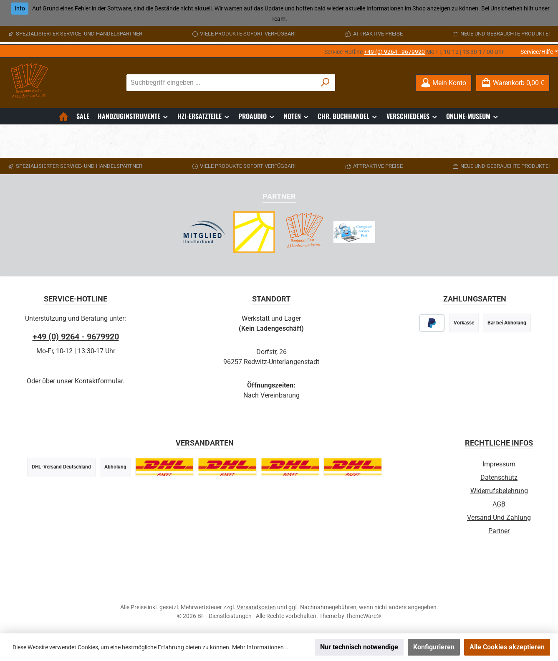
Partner (499, 531)
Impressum (498, 464)
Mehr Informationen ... (261, 647)
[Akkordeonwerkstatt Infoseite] (304, 232)
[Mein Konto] (443, 82)
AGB (498, 504)
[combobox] (221, 82)
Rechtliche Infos (499, 442)
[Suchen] (325, 82)
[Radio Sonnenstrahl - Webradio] (254, 232)
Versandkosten (256, 607)
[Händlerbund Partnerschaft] (204, 232)
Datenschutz (499, 477)
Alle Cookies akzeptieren (507, 647)
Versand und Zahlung (499, 518)
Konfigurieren (433, 647)
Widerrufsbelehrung (499, 491)
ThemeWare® (363, 616)
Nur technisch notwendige (359, 647)
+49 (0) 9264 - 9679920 (394, 51)
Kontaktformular (99, 381)
